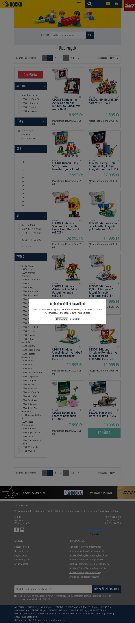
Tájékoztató (74, 319)
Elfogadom (61, 319)
